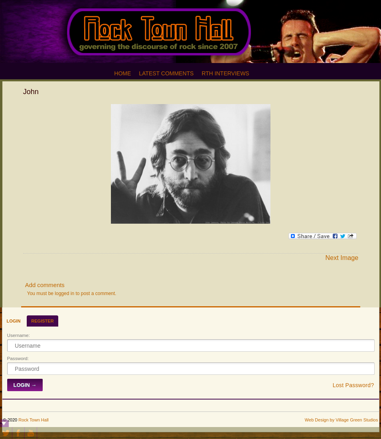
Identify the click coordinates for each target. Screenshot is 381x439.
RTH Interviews (225, 73)
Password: (18, 358)
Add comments (45, 285)
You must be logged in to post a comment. (71, 293)
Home (122, 73)
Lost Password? (353, 385)
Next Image (341, 257)
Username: (18, 335)
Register (42, 321)
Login (14, 321)
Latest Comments (166, 73)
